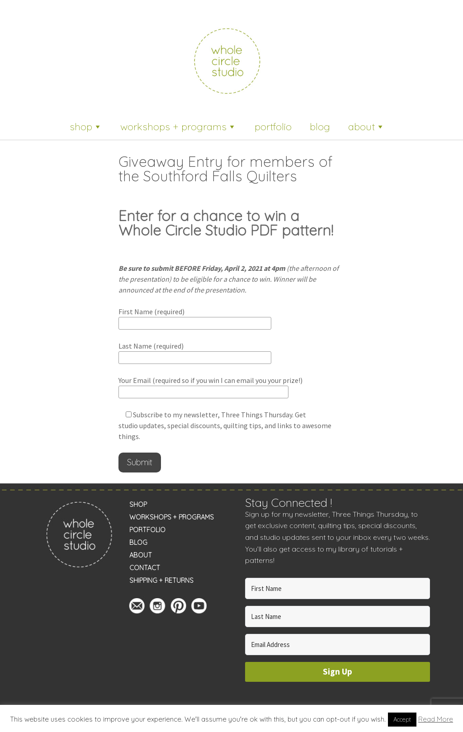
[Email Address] (337, 644)
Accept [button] (402, 719)
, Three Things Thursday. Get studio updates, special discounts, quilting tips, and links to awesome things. (224, 425)
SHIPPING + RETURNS (161, 580)
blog (320, 126)
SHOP (138, 505)
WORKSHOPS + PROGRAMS (171, 517)
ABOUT (140, 555)
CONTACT (144, 568)
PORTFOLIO (147, 530)
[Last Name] (337, 616)
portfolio (273, 126)
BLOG (138, 542)
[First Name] (337, 588)
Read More (435, 719)
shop (86, 126)
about (366, 126)
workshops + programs (178, 126)
